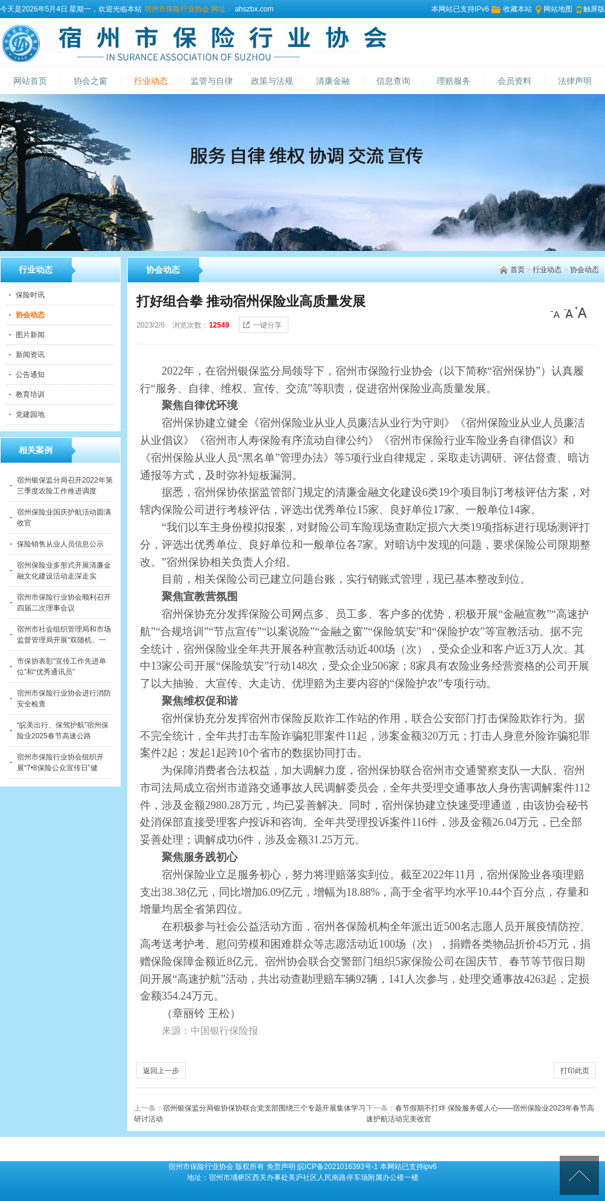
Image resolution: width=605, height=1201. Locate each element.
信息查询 (393, 81)
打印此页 (574, 1070)
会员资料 (514, 81)
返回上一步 (161, 1070)
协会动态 (584, 269)
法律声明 (575, 81)
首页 (517, 269)
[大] (581, 312)
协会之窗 (90, 81)
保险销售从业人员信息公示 (60, 544)
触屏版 (594, 9)
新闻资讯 (30, 354)
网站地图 (557, 9)
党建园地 (30, 414)
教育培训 (30, 394)
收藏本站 (517, 9)
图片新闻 (30, 335)
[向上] (579, 1175)
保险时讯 (30, 295)
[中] (569, 312)
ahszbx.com (253, 9)
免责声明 (281, 1166)
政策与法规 (272, 81)
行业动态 (151, 81)
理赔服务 (453, 81)
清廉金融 (333, 81)
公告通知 (30, 374)
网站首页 (30, 81)
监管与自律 (212, 81)
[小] (557, 312)
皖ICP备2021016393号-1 (337, 1166)
